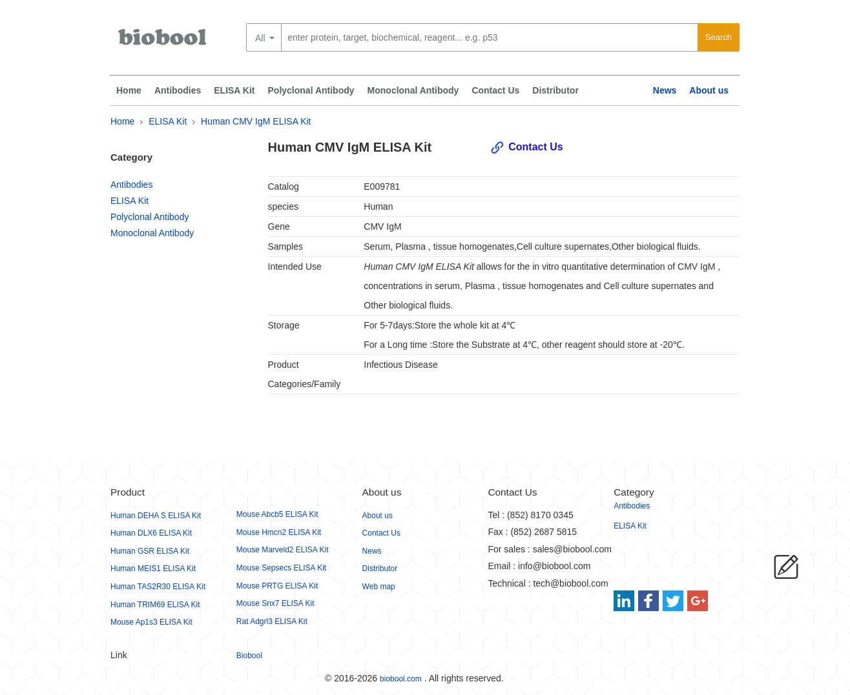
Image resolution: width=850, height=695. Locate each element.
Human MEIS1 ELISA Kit (153, 568)
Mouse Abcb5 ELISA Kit (277, 514)
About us (709, 90)
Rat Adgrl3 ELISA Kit (271, 621)
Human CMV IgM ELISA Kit (256, 121)
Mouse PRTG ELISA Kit (277, 585)
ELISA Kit (234, 90)
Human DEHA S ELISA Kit (155, 515)
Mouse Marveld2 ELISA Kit (282, 549)
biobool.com (401, 678)
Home (128, 90)
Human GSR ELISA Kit (149, 551)
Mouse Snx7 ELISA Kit (275, 603)
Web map (378, 586)
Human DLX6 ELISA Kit (151, 533)
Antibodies (177, 90)
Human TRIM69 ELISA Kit (155, 604)
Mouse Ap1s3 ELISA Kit (151, 622)
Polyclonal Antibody (311, 90)
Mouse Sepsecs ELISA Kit (281, 567)
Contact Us (495, 90)
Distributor (555, 90)
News (665, 90)
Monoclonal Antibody (413, 90)
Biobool (249, 655)
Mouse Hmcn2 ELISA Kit (278, 532)
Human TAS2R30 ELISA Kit (157, 586)
